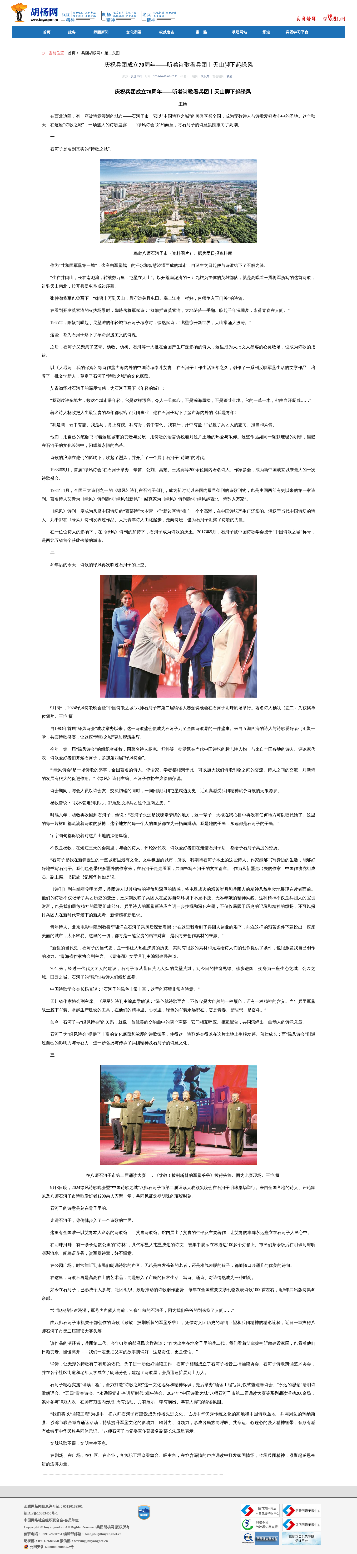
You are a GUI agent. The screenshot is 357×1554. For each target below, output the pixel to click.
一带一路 (199, 32)
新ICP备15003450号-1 (41, 1513)
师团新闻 (101, 32)
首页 (46, 32)
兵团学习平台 (297, 32)
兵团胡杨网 (90, 53)
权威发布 (166, 32)
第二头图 (112, 53)
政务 (72, 32)
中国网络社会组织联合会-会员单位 (51, 1520)
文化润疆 (133, 32)
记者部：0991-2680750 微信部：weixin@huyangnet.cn (66, 1541)
